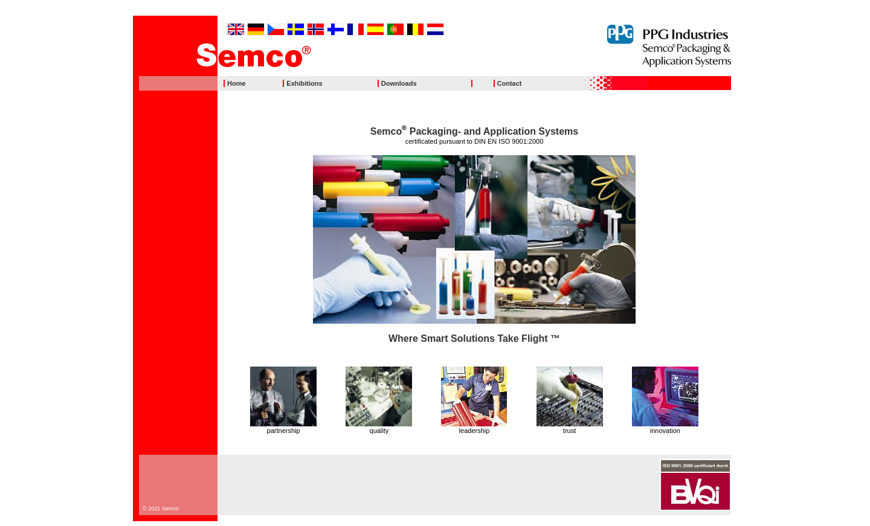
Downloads (399, 83)
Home (236, 83)
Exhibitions (304, 83)
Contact (509, 83)
